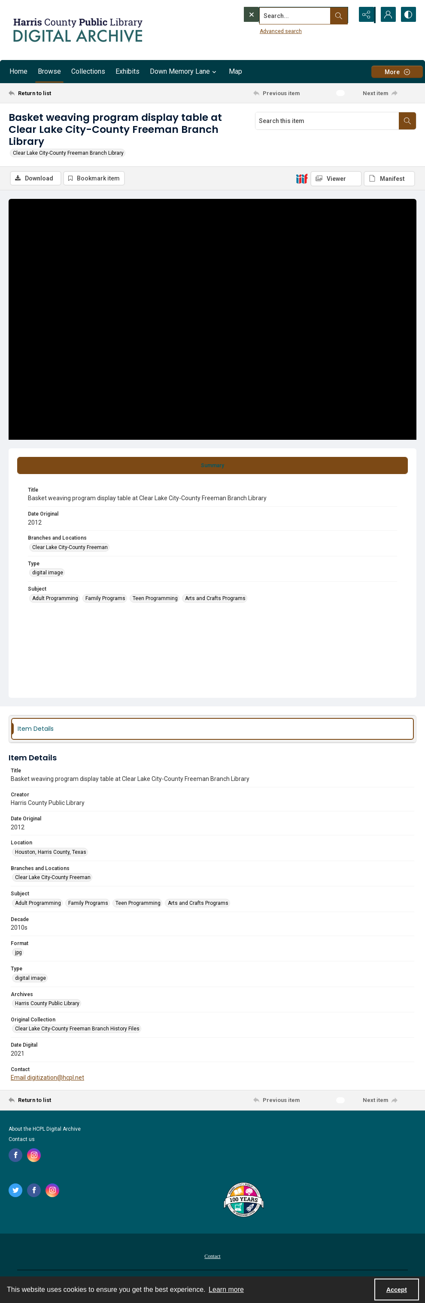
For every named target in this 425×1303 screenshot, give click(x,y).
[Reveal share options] (365, 15)
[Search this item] (327, 120)
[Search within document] (407, 120)
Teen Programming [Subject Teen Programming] (155, 598)
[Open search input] (343, 15)
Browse (49, 71)
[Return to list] (64, 93)
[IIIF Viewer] (336, 178)
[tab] (212, 465)
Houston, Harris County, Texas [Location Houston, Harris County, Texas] (50, 852)
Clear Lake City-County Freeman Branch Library (68, 153)
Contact (212, 1256)
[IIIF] (302, 178)
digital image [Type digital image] (47, 573)
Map (235, 71)
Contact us (22, 1139)
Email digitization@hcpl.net (47, 1077)
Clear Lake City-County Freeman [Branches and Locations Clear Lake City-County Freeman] (70, 547)
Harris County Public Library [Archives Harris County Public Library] (47, 1003)
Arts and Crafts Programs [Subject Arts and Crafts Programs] (215, 598)
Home (18, 71)
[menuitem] (212, 1256)
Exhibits (127, 71)
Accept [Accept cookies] (396, 1289)
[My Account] (386, 15)
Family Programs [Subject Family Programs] (105, 598)
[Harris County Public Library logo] (243, 1200)
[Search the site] (280, 15)
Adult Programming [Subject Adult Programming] (55, 598)
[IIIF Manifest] (389, 178)
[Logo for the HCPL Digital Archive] (77, 30)
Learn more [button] (226, 1289)
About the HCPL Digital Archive (45, 1129)
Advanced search (263, 30)
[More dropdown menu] (397, 72)
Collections (88, 71)
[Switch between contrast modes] (408, 15)
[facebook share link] (15, 1155)
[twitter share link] (15, 1190)
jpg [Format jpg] (18, 953)
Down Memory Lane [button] (184, 71)
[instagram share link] (34, 1155)
